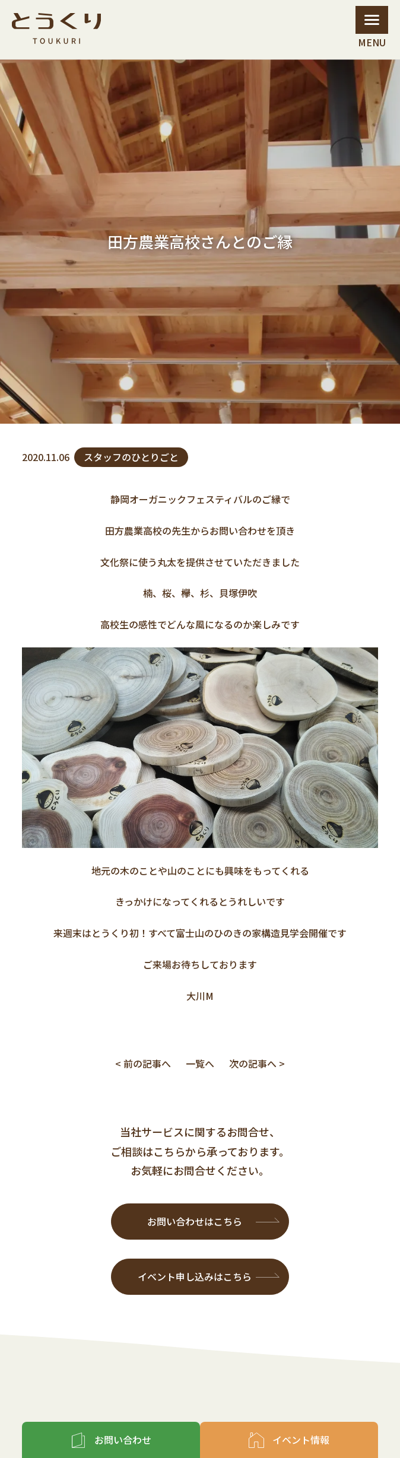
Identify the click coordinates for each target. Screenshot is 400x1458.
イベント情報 (300, 1439)
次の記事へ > (257, 1063)
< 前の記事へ (143, 1063)
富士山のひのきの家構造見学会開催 (252, 933)
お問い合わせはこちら (194, 1221)
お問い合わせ (122, 1439)
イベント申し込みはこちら (195, 1276)
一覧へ (200, 1063)
